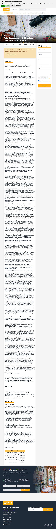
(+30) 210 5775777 (11, 508)
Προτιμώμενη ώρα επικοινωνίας (44, 64)
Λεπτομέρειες (26, 44)
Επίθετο (18, 484)
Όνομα (4, 484)
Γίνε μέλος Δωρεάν (25, 489)
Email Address (41, 59)
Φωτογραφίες (32, 44)
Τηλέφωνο (40, 54)
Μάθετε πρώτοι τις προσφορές (35, 507)
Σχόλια (39, 68)
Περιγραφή (7, 44)
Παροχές (19, 44)
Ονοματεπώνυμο (41, 49)
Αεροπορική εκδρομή (29, 42)
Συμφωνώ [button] (3, 5)
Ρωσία (19, 42)
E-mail (4, 488)
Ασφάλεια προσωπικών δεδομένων (43, 78)
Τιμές (13, 44)
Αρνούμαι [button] (7, 5)
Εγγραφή (48, 509)
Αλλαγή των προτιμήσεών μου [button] (16, 5)
